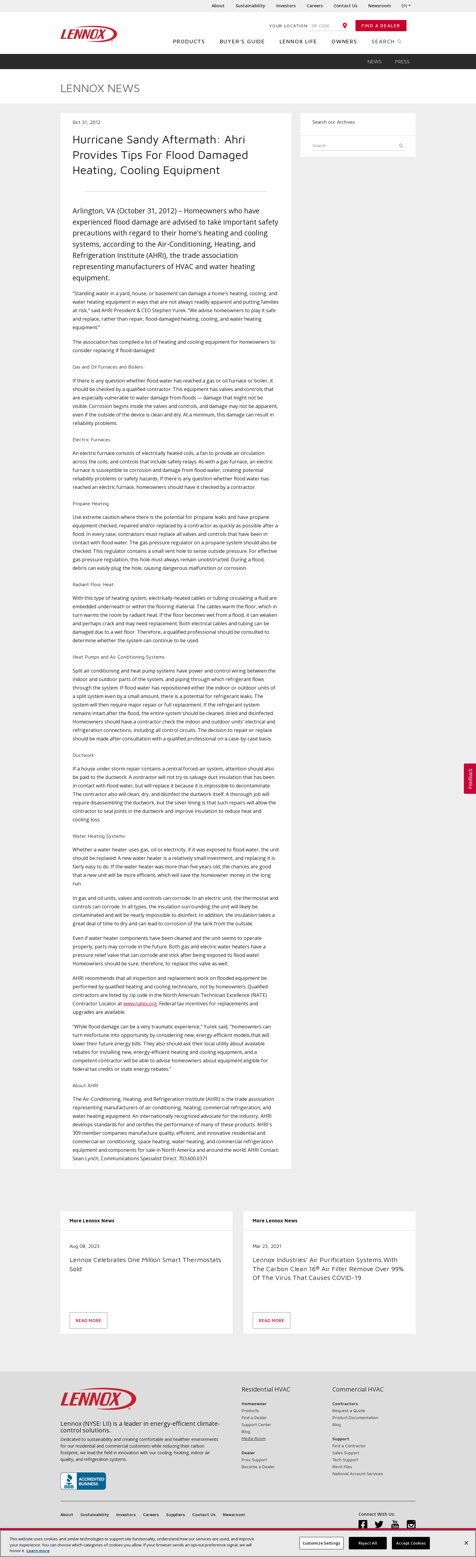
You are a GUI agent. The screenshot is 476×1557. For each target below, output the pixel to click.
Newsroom (379, 5)
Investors (286, 5)
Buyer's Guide (245, 41)
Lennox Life (301, 41)
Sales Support (345, 1452)
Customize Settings (321, 1545)
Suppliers (175, 1514)
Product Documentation (355, 1417)
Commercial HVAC (358, 1389)
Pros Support (254, 1459)
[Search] (357, 146)
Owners (347, 41)
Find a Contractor (349, 1445)
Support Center (256, 1424)
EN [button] (404, 5)
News (374, 61)
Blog (246, 1431)
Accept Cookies (411, 1545)
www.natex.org (140, 1003)
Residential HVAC (266, 1389)
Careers (315, 5)
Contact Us (345, 5)
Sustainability (250, 5)
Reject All (368, 1545)
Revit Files (342, 1466)
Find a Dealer (381, 25)
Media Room (254, 1438)
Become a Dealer (258, 1466)
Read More (88, 1320)
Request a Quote (348, 1410)
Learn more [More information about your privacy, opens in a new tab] (37, 1553)
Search (394, 40)
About (218, 5)
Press (402, 61)
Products (191, 41)
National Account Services (357, 1473)
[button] (470, 778)
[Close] (466, 1545)
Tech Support (345, 1459)
